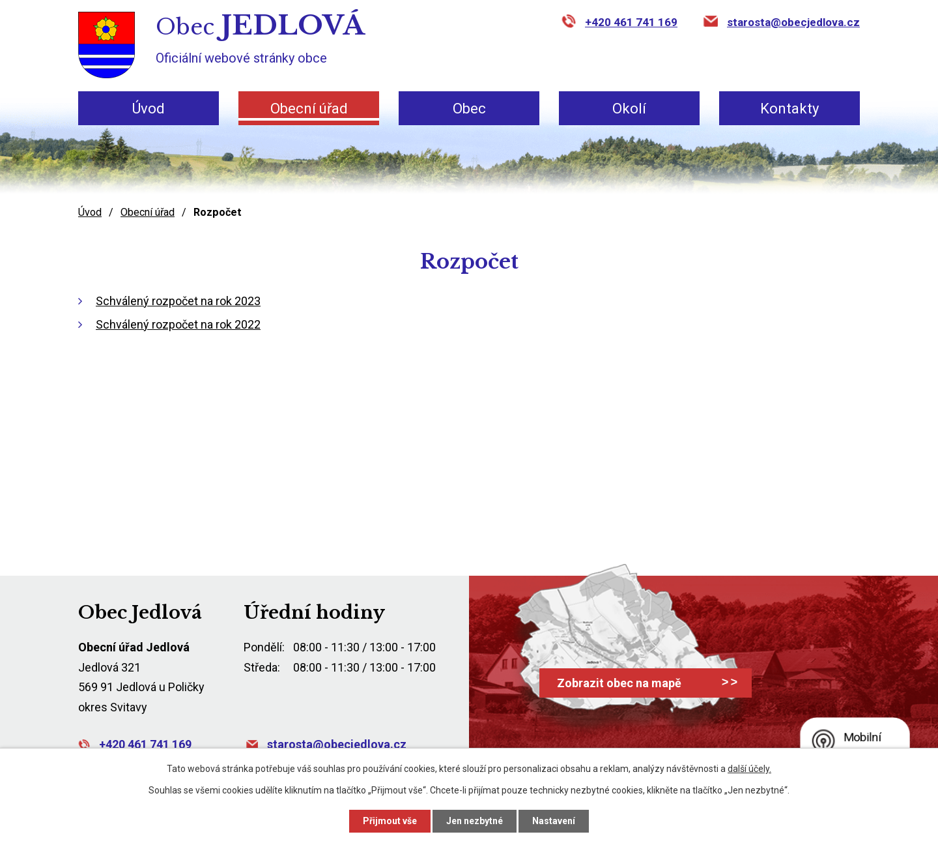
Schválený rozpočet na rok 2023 (178, 301)
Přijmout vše (390, 821)
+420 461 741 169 (631, 22)
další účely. (749, 768)
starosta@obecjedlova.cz (793, 22)
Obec (469, 108)
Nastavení (553, 821)
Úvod (148, 108)
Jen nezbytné (474, 821)
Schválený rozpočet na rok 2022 (178, 324)
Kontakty (789, 108)
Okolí (629, 108)
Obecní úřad (309, 108)
